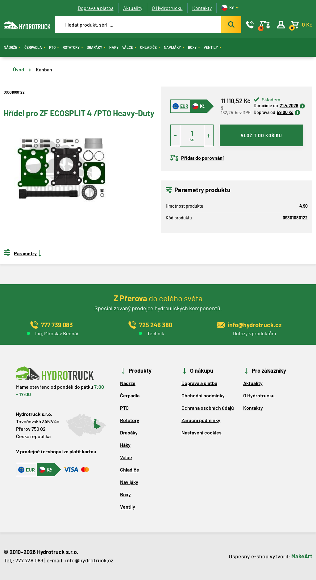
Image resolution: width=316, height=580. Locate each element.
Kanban (44, 69)
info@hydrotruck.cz (89, 560)
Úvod (18, 69)
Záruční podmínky (200, 420)
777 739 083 (29, 560)
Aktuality (132, 8)
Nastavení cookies (201, 432)
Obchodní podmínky (203, 395)
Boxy (194, 47)
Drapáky (96, 47)
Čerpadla (34, 47)
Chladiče (150, 47)
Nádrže (12, 47)
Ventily (212, 47)
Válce (129, 47)
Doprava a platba (96, 8)
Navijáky (174, 47)
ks (191, 139)
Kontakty (202, 8)
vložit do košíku (261, 135)
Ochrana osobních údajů (207, 408)
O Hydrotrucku (167, 8)
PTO (54, 47)
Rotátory (73, 47)
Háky (113, 47)
